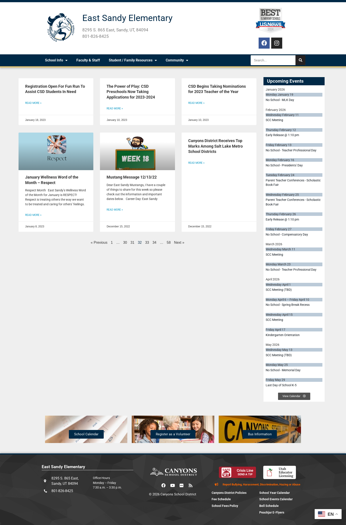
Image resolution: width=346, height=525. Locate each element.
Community (177, 60)
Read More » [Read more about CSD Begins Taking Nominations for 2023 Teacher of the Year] (196, 103)
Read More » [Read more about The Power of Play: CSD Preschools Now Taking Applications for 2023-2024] (115, 108)
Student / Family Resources (133, 60)
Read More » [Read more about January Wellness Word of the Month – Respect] (33, 215)
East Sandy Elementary (127, 18)
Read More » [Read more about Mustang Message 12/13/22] (115, 209)
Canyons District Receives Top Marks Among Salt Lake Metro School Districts (215, 146)
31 (132, 242)
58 (169, 242)
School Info (56, 60)
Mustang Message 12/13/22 (132, 177)
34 (154, 242)
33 (147, 242)
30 (125, 242)
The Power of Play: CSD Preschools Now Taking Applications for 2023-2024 (131, 91)
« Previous (99, 242)
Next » (179, 242)
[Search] (300, 60)
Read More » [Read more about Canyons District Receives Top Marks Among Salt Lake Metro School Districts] (196, 162)
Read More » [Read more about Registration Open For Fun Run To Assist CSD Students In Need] (33, 103)
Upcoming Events (285, 81)
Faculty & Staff (88, 60)
